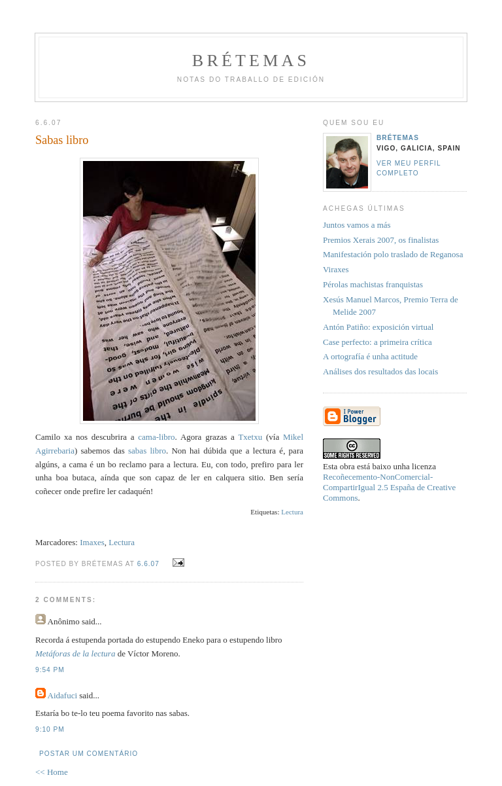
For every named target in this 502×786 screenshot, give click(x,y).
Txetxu (250, 437)
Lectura (292, 512)
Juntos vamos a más (357, 225)
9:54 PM (50, 669)
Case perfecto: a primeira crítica (377, 342)
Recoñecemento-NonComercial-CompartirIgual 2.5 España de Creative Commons (389, 487)
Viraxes (336, 269)
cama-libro (156, 437)
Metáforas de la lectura (75, 653)
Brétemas (251, 60)
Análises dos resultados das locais (380, 371)
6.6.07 (148, 563)
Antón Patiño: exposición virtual (378, 327)
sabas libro (147, 451)
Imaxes (92, 542)
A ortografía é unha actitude (370, 356)
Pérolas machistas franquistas (373, 284)
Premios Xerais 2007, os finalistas (381, 240)
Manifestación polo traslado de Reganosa (393, 254)
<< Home (51, 772)
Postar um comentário (88, 753)
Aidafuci (62, 695)
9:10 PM (50, 729)
